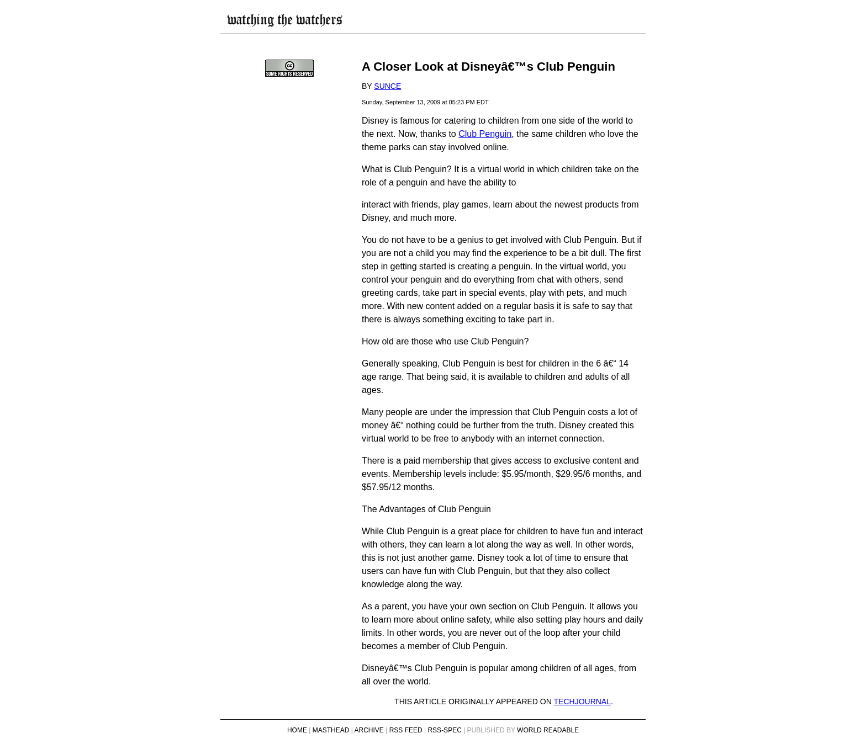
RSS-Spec (444, 730)
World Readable (548, 730)
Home (297, 730)
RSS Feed (406, 730)
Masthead (331, 730)
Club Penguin (484, 134)
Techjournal (582, 701)
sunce (387, 86)
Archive (369, 730)
